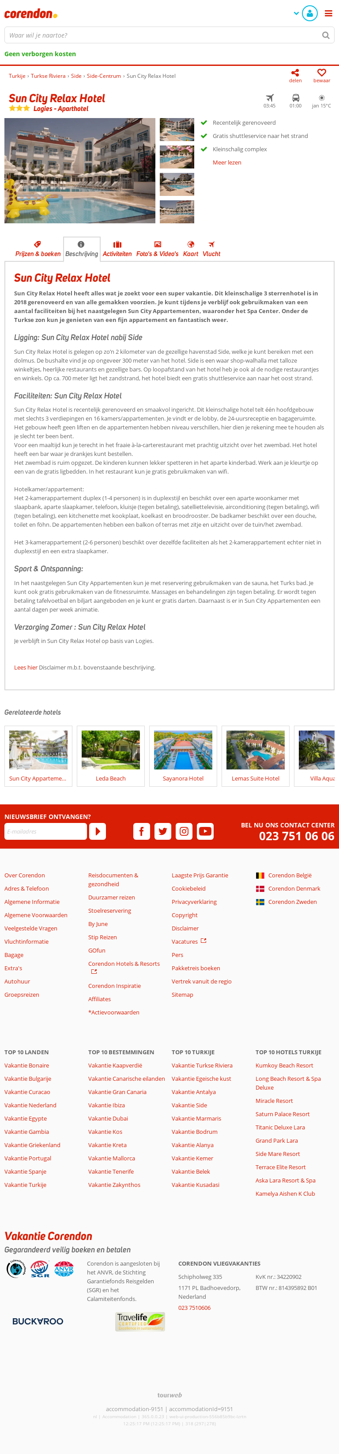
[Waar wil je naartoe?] (169, 35)
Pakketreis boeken (196, 968)
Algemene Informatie (32, 902)
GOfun (96, 950)
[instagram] (184, 831)
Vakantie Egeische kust (201, 1079)
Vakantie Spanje (25, 1171)
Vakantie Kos (105, 1132)
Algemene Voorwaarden (36, 915)
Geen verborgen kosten (40, 54)
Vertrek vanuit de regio (202, 981)
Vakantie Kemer (192, 1158)
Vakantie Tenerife (111, 1171)
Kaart (190, 254)
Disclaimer (185, 928)
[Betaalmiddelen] (37, 1321)
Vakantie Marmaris (196, 1118)
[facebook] (141, 831)
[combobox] (169, 35)
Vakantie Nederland (30, 1105)
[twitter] (162, 831)
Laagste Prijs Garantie (200, 875)
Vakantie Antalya (194, 1092)
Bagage (13, 955)
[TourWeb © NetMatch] (170, 1395)
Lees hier (26, 667)
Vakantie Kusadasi (195, 1185)
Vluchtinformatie (26, 941)
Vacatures (185, 941)
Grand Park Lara (277, 1140)
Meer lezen (227, 162)
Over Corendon (24, 875)
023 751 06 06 (297, 836)
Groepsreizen (21, 995)
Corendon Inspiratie (114, 986)
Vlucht (211, 254)
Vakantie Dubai (108, 1118)
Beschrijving (81, 254)
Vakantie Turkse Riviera (202, 1065)
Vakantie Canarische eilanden (126, 1079)
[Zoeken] (326, 35)
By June (98, 924)
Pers (177, 955)
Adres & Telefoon (26, 888)
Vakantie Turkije (25, 1185)
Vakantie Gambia (26, 1132)
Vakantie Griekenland (32, 1145)
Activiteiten (117, 254)
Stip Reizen (102, 937)
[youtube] (205, 831)
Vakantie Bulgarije (27, 1079)
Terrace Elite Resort (281, 1167)
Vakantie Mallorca (111, 1158)
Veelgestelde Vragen (30, 928)
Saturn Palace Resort (283, 1114)
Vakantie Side (189, 1105)
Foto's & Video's (157, 254)
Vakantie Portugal (27, 1158)
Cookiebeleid (189, 888)
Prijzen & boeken (38, 254)
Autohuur (17, 981)
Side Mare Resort (278, 1154)
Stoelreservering (109, 910)
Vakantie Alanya (193, 1145)
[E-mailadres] (45, 831)
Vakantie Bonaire (26, 1065)
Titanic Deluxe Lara (280, 1127)
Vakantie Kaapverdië (115, 1065)
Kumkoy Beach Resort (284, 1065)
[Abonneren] (97, 831)
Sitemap (182, 995)
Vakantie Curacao (27, 1092)
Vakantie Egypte (25, 1118)
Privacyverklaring (194, 902)
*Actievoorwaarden (113, 1012)
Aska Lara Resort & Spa (286, 1180)
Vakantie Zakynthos (114, 1185)
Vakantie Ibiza (106, 1105)
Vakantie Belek (191, 1171)
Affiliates (99, 999)
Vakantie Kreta (107, 1145)
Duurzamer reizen (111, 897)
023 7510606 (194, 1308)
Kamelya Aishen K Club (285, 1194)
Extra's (13, 968)
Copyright (185, 915)
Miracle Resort (274, 1101)
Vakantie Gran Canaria (117, 1092)
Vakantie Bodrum (195, 1132)
